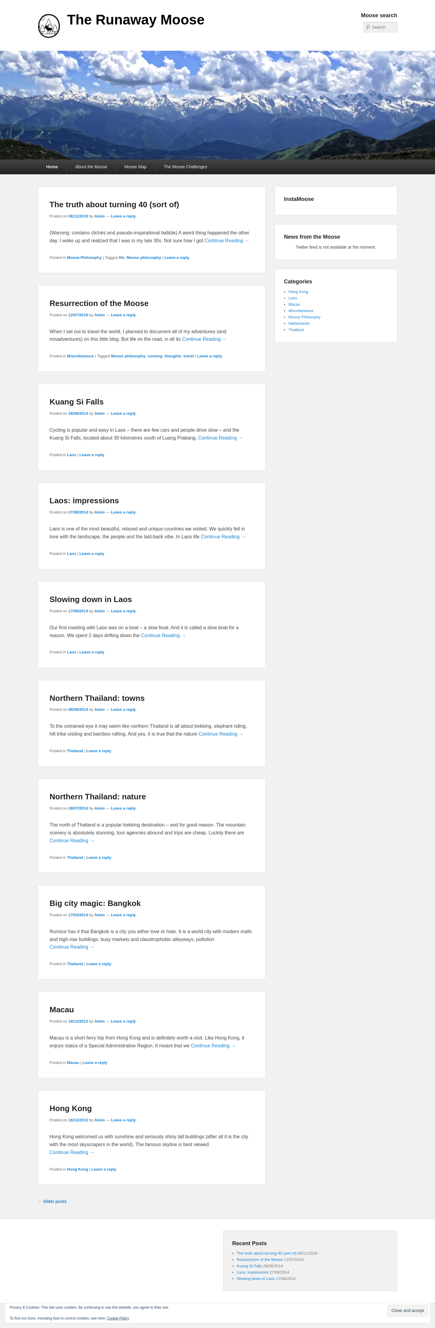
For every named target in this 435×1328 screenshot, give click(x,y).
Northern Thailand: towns (97, 698)
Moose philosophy (144, 257)
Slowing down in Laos (91, 599)
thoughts (172, 356)
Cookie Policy (118, 1318)
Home (52, 166)
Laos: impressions (84, 500)
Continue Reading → (227, 240)
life (121, 257)
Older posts (52, 1201)
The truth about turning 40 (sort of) (114, 204)
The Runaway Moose (136, 19)
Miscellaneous (80, 356)
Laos (71, 455)
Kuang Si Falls (77, 401)
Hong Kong (71, 1108)
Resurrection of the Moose (99, 303)
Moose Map (135, 166)
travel (188, 356)
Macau (62, 1009)
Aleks (99, 216)
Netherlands (299, 323)
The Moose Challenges (185, 166)
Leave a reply (123, 216)
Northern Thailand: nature (98, 796)
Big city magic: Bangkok (95, 903)
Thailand (75, 751)
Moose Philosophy (84, 257)
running (155, 356)
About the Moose (91, 166)
